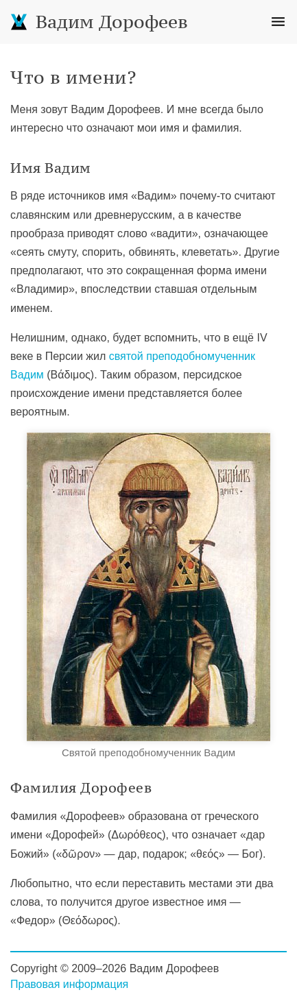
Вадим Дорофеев (99, 21)
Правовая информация (69, 984)
